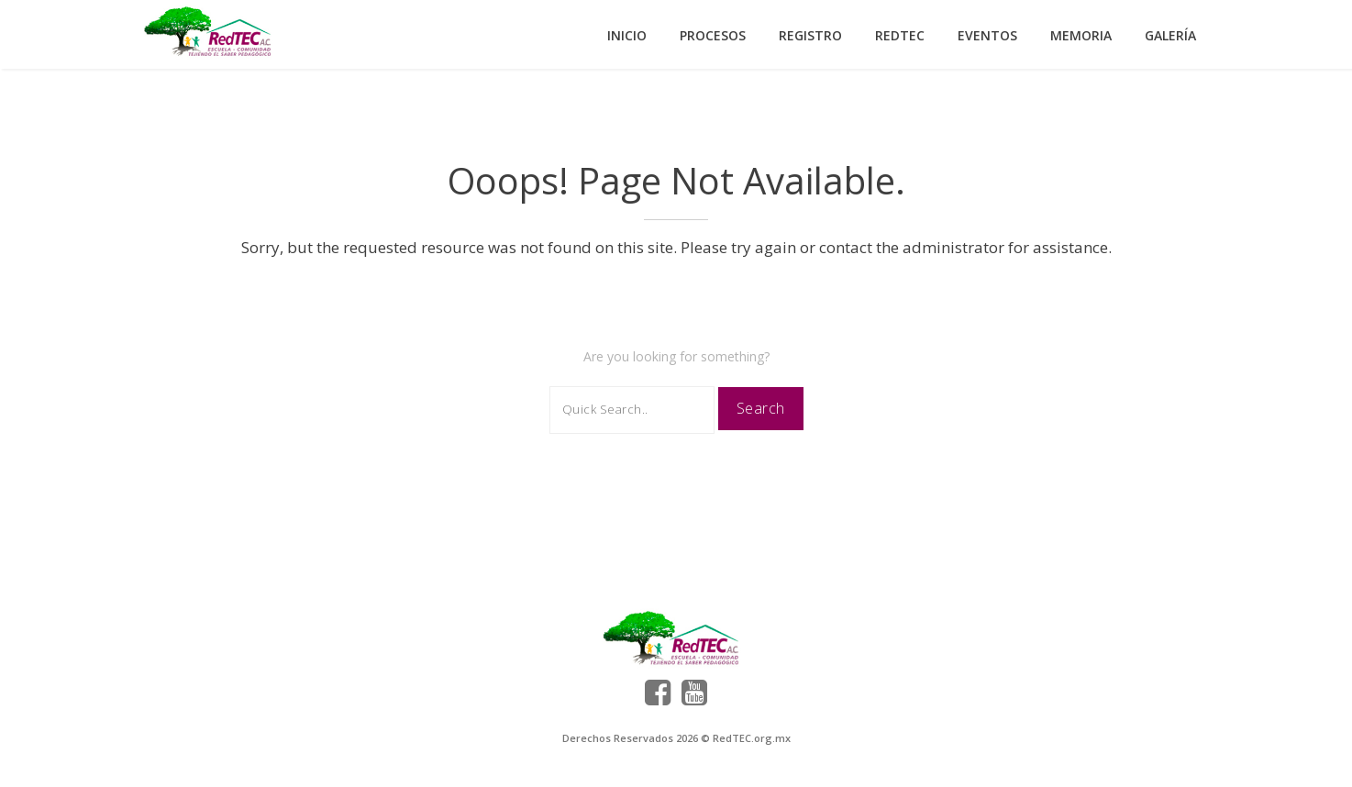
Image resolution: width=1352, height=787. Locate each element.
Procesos (713, 35)
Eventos (987, 35)
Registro (810, 35)
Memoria (1081, 35)
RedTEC (900, 35)
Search (761, 408)
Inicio (627, 35)
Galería (1170, 35)
